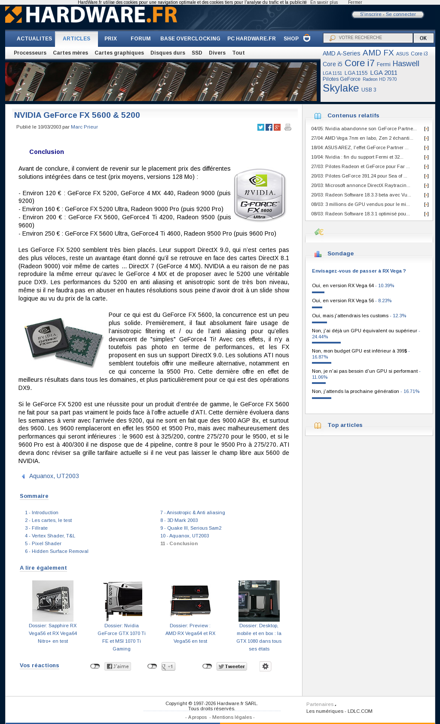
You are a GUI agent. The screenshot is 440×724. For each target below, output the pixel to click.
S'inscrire (371, 14)
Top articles (345, 425)
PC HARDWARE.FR (251, 39)
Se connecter (401, 14)
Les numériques (324, 711)
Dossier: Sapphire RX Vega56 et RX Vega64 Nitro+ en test (53, 633)
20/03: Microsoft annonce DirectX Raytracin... (360, 185)
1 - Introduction (41, 512)
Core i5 (332, 64)
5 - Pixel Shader (43, 543)
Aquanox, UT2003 (54, 475)
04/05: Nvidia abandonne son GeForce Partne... (364, 128)
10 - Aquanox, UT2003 (184, 535)
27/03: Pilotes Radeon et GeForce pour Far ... (360, 166)
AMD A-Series (342, 53)
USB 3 (368, 90)
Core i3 (419, 54)
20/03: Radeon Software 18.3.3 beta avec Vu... (361, 194)
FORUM (141, 39)
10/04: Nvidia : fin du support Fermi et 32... (357, 157)
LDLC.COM (360, 711)
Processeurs (30, 53)
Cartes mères (70, 53)
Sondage (340, 253)
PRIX (110, 39)
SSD (197, 53)
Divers (217, 53)
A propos (197, 717)
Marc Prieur (84, 126)
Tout (238, 53)
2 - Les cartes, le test (48, 520)
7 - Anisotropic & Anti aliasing (192, 512)
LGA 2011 (383, 72)
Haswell (406, 63)
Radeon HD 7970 (380, 79)
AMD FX (378, 52)
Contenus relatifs (353, 115)
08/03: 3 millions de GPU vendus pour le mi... (360, 204)
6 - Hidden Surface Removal (57, 551)
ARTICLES (76, 39)
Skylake (341, 88)
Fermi (384, 64)
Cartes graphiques (119, 53)
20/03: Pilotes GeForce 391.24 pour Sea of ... (359, 175)
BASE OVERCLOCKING (190, 39)
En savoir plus (324, 2)
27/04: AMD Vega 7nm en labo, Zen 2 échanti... (362, 138)
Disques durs (167, 53)
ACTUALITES (34, 39)
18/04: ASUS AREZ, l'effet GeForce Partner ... (360, 147)
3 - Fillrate (36, 528)
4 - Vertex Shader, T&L (50, 535)
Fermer (355, 2)
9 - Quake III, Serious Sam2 (190, 528)
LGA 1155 (356, 73)
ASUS (402, 53)
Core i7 (360, 63)
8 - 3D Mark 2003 (179, 520)
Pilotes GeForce (342, 79)
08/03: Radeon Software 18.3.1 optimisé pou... (360, 213)
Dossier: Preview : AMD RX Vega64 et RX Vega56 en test (190, 633)
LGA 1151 (332, 73)
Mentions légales (232, 717)
